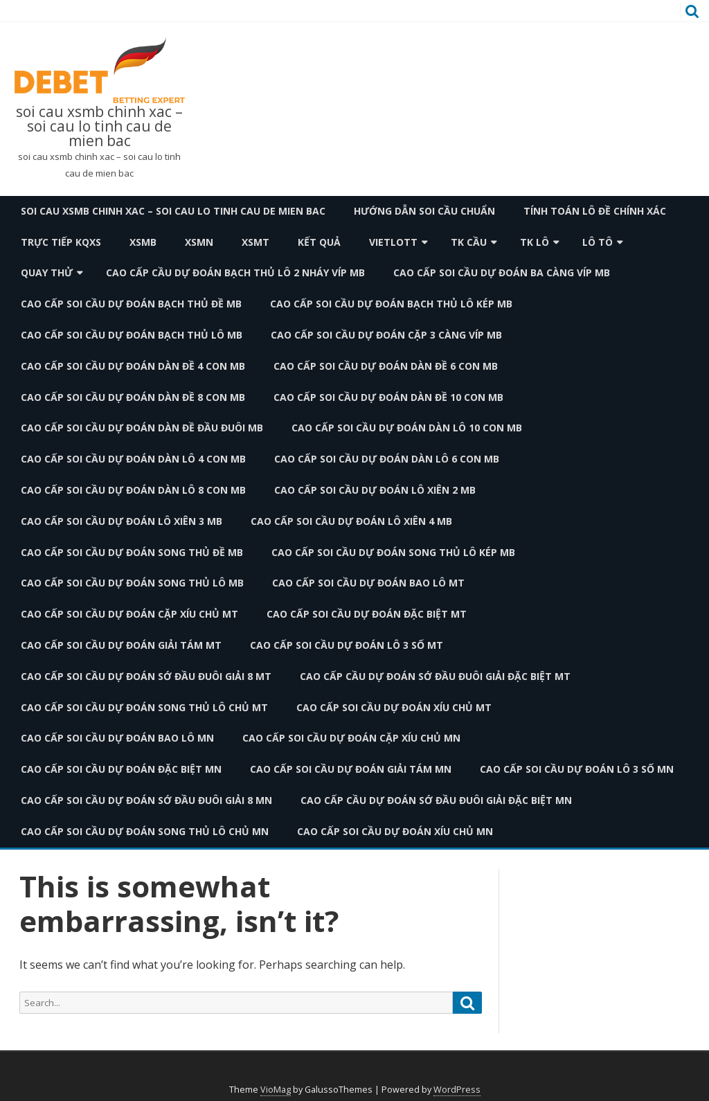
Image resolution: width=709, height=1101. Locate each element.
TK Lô (534, 242)
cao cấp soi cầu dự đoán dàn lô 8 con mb (133, 489)
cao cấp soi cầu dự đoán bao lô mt (368, 582)
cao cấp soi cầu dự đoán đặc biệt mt (367, 613)
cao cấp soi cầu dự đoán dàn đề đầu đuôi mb (142, 427)
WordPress (457, 1089)
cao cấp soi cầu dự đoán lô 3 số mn (577, 769)
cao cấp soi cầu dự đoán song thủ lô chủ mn (145, 831)
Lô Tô (597, 242)
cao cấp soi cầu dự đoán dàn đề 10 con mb (388, 397)
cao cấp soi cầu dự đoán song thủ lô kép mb (393, 552)
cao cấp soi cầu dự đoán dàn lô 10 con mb (406, 427)
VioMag (275, 1089)
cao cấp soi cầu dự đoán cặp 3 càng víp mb (386, 334)
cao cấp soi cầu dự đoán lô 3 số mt (346, 645)
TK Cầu (469, 242)
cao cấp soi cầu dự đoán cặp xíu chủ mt (129, 613)
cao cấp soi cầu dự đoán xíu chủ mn (395, 831)
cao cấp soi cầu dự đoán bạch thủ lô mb (131, 334)
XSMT (255, 242)
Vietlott (393, 242)
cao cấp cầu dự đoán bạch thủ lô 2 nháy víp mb (235, 272)
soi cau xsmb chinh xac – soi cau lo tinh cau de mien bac (99, 126)
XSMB (142, 242)
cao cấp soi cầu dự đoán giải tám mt (121, 645)
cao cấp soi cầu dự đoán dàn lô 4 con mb (133, 458)
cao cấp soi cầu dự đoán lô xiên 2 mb (375, 489)
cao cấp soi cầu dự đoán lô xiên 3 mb (121, 521)
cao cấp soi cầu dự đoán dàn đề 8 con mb (133, 397)
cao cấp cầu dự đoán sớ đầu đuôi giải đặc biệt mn (436, 800)
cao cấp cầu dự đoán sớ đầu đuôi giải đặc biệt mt (435, 676)
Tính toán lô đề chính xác (594, 210)
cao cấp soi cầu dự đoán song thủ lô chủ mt (144, 707)
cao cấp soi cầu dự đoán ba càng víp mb (501, 272)
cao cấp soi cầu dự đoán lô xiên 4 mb (351, 521)
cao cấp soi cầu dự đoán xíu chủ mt (394, 707)
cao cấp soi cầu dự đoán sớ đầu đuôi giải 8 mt (146, 676)
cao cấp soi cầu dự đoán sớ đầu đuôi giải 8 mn (146, 800)
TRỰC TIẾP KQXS (61, 242)
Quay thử (47, 272)
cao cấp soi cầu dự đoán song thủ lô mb (132, 582)
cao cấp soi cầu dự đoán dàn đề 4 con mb (133, 366)
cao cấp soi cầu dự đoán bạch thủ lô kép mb (391, 303)
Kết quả (319, 242)
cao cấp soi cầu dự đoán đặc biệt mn (121, 769)
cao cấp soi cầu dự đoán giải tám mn (350, 769)
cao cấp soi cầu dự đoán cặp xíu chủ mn (351, 737)
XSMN (199, 242)
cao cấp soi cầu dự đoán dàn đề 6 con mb (385, 366)
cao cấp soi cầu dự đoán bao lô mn (117, 737)
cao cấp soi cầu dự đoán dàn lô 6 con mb (386, 458)
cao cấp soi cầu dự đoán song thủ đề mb (132, 552)
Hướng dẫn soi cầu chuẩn (424, 210)
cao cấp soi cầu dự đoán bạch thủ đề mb (131, 303)
